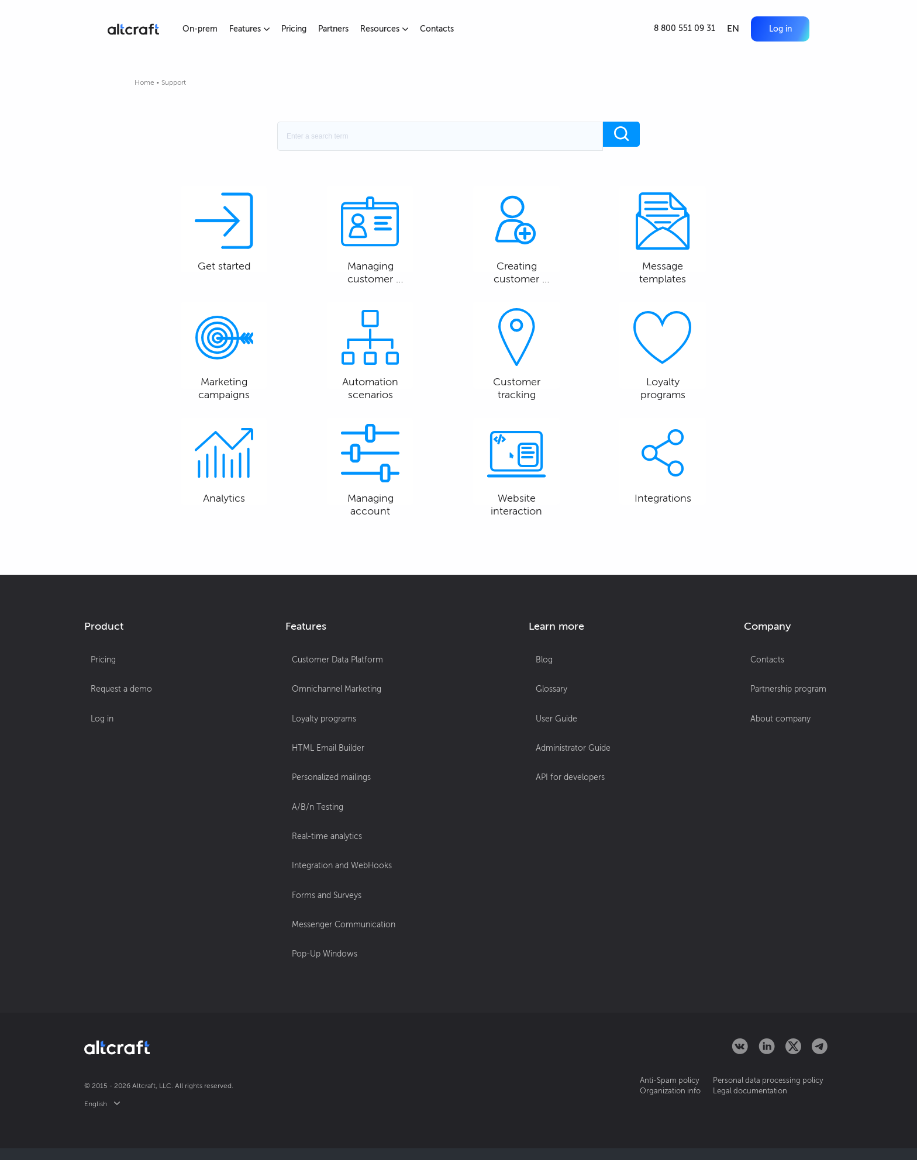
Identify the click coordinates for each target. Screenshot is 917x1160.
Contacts (446, 29)
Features (252, 29)
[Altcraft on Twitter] (793, 1061)
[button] (773, 28)
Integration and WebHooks (340, 904)
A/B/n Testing (316, 857)
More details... (396, 1137)
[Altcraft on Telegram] (820, 1061)
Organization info (645, 1102)
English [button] (102, 1115)
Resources (391, 29)
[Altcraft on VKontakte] (740, 1061)
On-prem (200, 29)
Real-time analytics (325, 881)
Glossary (553, 765)
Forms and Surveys (325, 927)
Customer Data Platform (335, 742)
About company (787, 788)
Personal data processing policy (756, 1091)
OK (576, 1133)
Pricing (297, 29)
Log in (773, 28)
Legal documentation (738, 1102)
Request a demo (115, 765)
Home (144, 82)
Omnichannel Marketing (335, 765)
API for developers (571, 834)
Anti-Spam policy (644, 1091)
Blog (545, 742)
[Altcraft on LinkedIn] (767, 1061)
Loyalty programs (322, 788)
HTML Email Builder (326, 811)
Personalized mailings (329, 834)
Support (173, 82)
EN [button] (719, 28)
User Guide (558, 788)
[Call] (671, 29)
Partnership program (795, 765)
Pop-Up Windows (323, 973)
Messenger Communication (342, 950)
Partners (338, 29)
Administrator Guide (574, 811)
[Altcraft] (133, 29)
